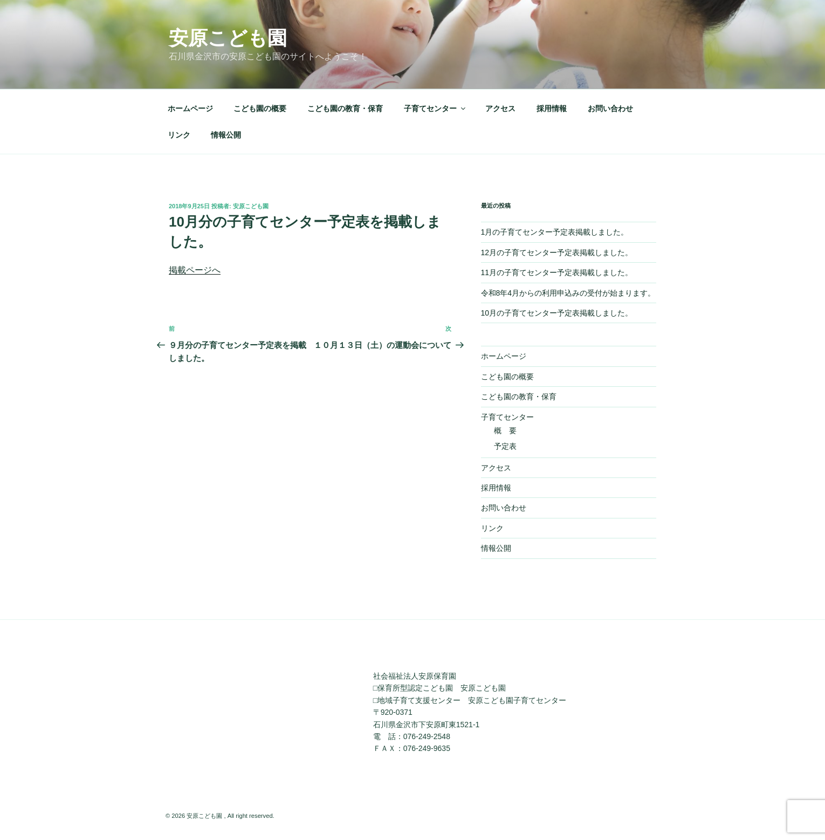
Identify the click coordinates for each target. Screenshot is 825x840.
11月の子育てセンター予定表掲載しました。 (557, 272)
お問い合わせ (610, 108)
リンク (179, 135)
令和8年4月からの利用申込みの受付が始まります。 (568, 293)
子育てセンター (435, 108)
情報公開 (226, 135)
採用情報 (552, 108)
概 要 (505, 430)
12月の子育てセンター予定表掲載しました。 (557, 252)
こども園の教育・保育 (345, 108)
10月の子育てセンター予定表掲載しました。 (557, 313)
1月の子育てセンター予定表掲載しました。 (555, 232)
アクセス (500, 108)
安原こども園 (228, 38)
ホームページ (190, 108)
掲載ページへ (195, 270)
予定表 (505, 446)
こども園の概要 (259, 108)
